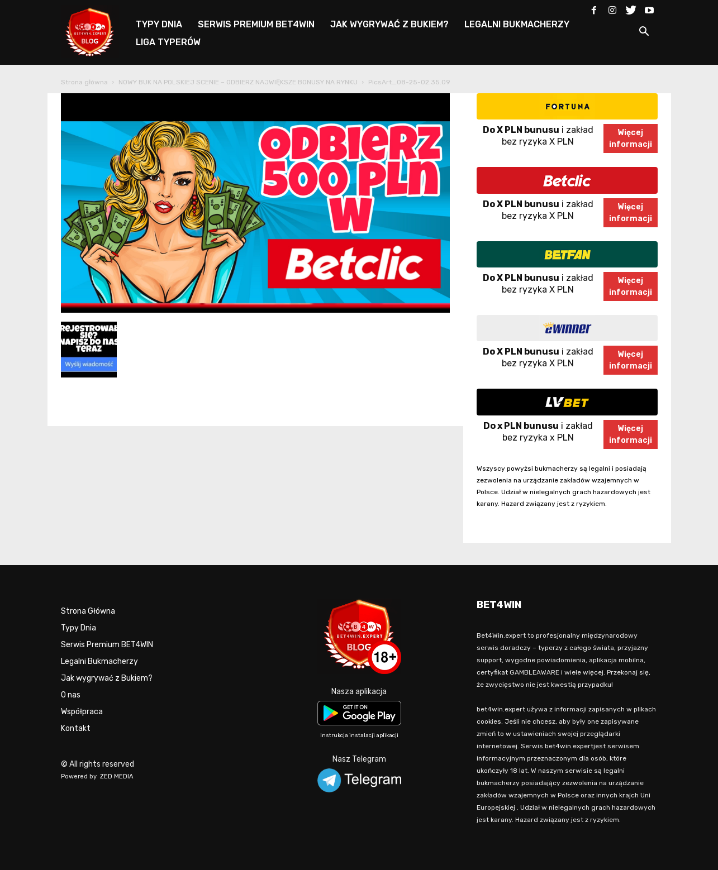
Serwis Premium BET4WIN (107, 644)
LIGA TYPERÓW (168, 42)
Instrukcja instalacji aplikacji (359, 735)
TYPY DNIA (159, 24)
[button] (644, 33)
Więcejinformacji (630, 138)
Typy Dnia (78, 628)
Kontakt (76, 728)
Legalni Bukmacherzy (99, 661)
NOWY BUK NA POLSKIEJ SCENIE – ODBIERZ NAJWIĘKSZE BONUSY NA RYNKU (238, 82)
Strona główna (84, 82)
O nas (70, 695)
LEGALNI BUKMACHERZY (516, 24)
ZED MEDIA (117, 776)
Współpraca (82, 711)
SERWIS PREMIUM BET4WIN (256, 24)
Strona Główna (88, 611)
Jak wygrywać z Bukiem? (107, 678)
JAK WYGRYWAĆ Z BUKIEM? (389, 24)
